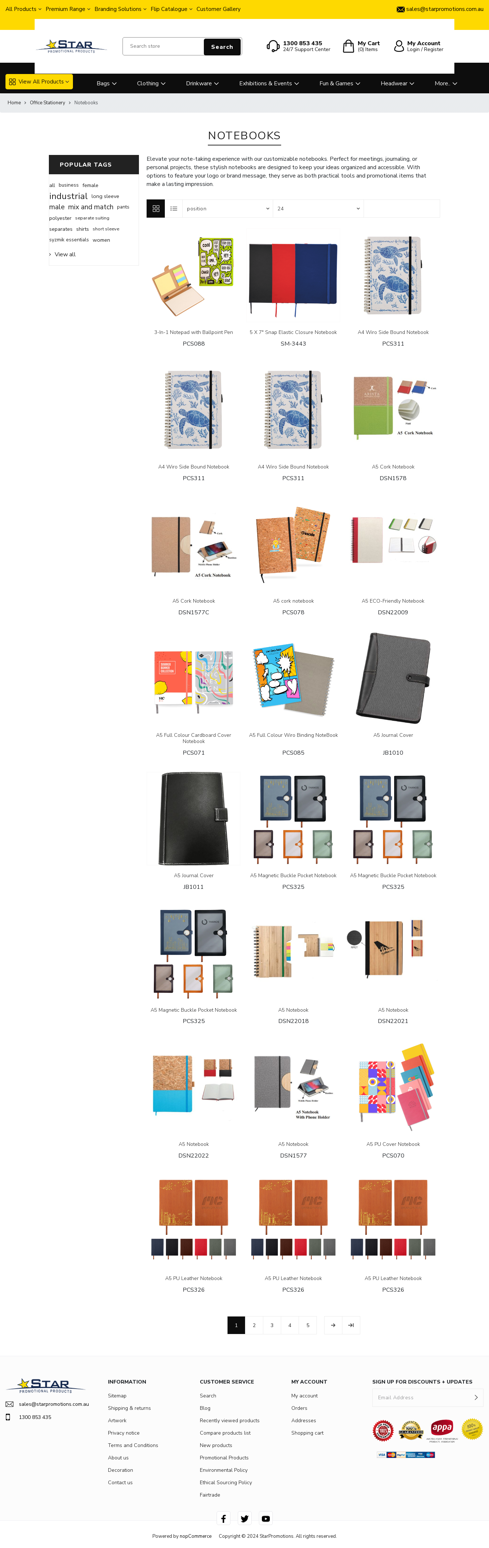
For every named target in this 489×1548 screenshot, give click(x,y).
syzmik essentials (69, 239)
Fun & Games (336, 83)
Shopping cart (307, 1433)
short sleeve (106, 229)
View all (65, 254)
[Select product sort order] (227, 208)
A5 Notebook (293, 1010)
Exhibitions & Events (265, 83)
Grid (156, 208)
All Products (20, 9)
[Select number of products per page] (318, 208)
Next (333, 1325)
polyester (60, 218)
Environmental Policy (224, 1470)
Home (14, 103)
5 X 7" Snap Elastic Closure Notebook (293, 333)
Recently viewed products (230, 1420)
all (52, 185)
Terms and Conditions (133, 1445)
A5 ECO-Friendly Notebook (393, 601)
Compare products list (225, 1433)
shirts (82, 229)
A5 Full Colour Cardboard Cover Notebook (193, 738)
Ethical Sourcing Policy (226, 1482)
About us (118, 1457)
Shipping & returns (129, 1408)
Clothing (148, 83)
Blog (205, 1408)
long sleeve (105, 196)
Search (222, 47)
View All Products (36, 81)
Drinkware (199, 83)
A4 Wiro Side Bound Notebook (393, 333)
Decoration (120, 1470)
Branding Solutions (117, 9)
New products (216, 1445)
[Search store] (182, 46)
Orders (299, 1408)
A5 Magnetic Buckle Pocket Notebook (293, 876)
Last (351, 1325)
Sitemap (117, 1395)
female (90, 185)
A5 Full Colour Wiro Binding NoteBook (293, 735)
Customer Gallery (219, 9)
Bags (103, 83)
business (69, 185)
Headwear (394, 83)
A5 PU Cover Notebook (393, 1144)
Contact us (120, 1482)
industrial (68, 196)
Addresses (303, 1420)
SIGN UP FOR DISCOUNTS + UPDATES (422, 1381)
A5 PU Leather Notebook (193, 1279)
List (174, 208)
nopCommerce (195, 1536)
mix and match (90, 207)
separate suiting (92, 218)
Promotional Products (224, 1457)
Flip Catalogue (169, 9)
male (57, 207)
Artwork (117, 1420)
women (101, 240)
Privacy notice (124, 1433)
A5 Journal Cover (393, 735)
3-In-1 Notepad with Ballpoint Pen (193, 333)
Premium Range (65, 9)
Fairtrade (210, 1494)
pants (123, 206)
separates (61, 229)
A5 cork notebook (293, 601)
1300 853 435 (28, 1417)
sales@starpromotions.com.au (45, 1404)
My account (304, 1395)
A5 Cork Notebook (393, 467)
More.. (442, 83)
